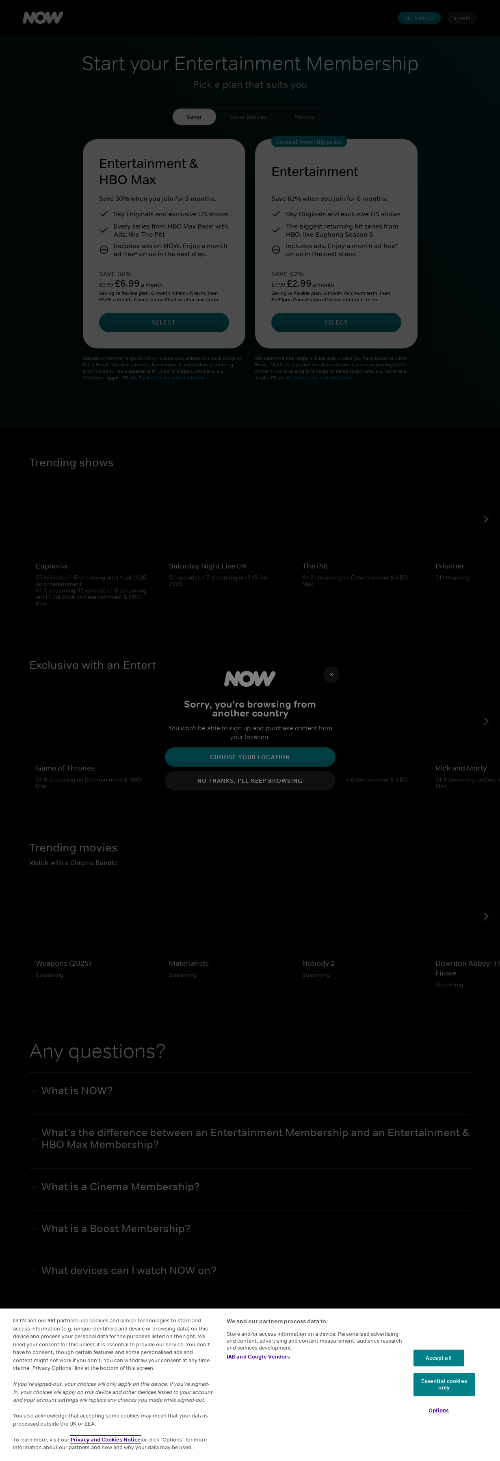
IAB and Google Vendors (258, 1356)
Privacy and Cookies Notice (106, 1439)
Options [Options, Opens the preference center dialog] (439, 1410)
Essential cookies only (444, 1384)
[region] (250, 1385)
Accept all (438, 1357)
